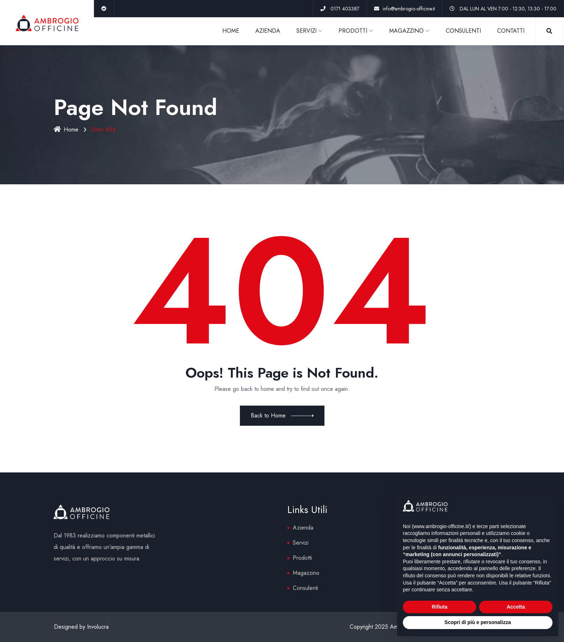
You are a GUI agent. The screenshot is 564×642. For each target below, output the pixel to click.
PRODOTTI (352, 31)
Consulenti (305, 588)
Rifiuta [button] (439, 607)
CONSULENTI (463, 31)
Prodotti (302, 558)
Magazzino (306, 573)
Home (66, 129)
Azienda (303, 527)
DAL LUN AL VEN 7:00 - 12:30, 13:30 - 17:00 (508, 8)
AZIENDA (267, 31)
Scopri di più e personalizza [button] (478, 622)
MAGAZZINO (406, 31)
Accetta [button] (516, 607)
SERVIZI (306, 31)
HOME (230, 31)
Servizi (301, 543)
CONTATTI (510, 31)
